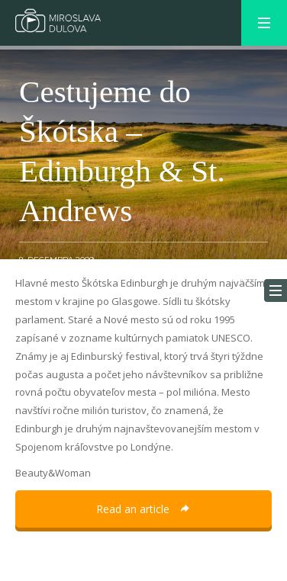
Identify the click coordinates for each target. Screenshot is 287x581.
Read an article (143, 509)
